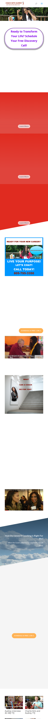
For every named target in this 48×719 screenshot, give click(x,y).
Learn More (24, 126)
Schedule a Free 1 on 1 (31, 330)
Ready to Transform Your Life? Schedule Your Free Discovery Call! (24, 38)
